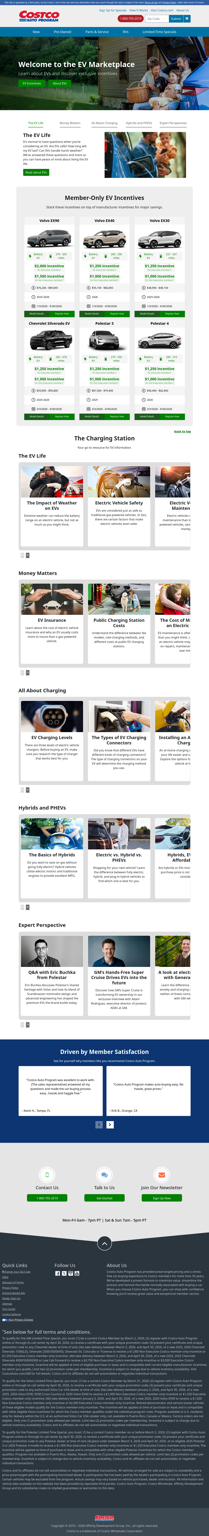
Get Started (104, 1198)
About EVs (60, 83)
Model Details (37, 313)
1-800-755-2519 (130, 19)
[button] (187, 19)
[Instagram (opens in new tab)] (71, 1273)
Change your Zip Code (16, 1271)
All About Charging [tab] (104, 123)
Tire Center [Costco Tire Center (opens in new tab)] (9, 1309)
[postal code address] (157, 19)
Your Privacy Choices (17, 1319)
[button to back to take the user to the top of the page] (104, 1243)
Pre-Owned (62, 32)
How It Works (139, 10)
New (36, 32)
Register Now (62, 313)
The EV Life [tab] (35, 123)
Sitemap (7, 1303)
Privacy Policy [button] (169, 2)
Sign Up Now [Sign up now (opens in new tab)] (162, 1198)
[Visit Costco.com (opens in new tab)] (104, 1518)
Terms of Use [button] (151, 2)
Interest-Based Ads (13, 1293)
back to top (182, 431)
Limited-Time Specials (159, 32)
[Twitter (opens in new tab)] (64, 1273)
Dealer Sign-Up (11, 1298)
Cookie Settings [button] (11, 1314)
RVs (125, 32)
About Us (182, 10)
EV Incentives (32, 83)
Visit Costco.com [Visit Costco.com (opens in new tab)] (162, 10)
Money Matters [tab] (70, 123)
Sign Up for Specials (113, 10)
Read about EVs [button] (36, 172)
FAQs (5, 1277)
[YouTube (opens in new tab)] (77, 1273)
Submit (176, 19)
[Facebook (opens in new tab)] (58, 1273)
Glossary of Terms (13, 1282)
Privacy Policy (10, 1287)
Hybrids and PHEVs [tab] (139, 123)
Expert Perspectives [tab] (173, 123)
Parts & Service (97, 32)
